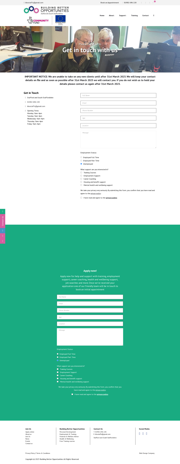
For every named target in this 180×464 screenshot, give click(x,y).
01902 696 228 (129, 2)
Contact (145, 15)
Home (102, 15)
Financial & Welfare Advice (69, 436)
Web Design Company (147, 453)
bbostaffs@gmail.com (33, 2)
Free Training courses (67, 441)
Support (122, 15)
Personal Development (68, 432)
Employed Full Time (91, 157)
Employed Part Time (91, 160)
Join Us (27, 436)
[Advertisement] (90, 250)
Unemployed (88, 164)
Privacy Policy (30, 453)
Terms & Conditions (43, 453)
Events (27, 441)
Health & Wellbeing (67, 439)
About (111, 15)
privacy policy (96, 193)
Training (134, 15)
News (27, 439)
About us (28, 434)
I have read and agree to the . (98, 198)
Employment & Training (68, 434)
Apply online (29, 432)
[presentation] (100, 207)
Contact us (29, 443)
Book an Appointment (109, 2)
